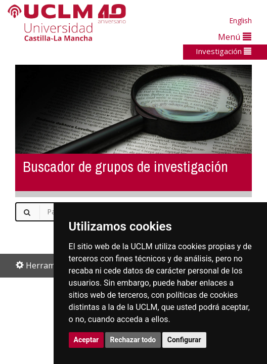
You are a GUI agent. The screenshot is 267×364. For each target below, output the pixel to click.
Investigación (223, 51)
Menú (234, 36)
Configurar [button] (184, 340)
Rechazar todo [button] (133, 340)
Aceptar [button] (86, 340)
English (240, 20)
